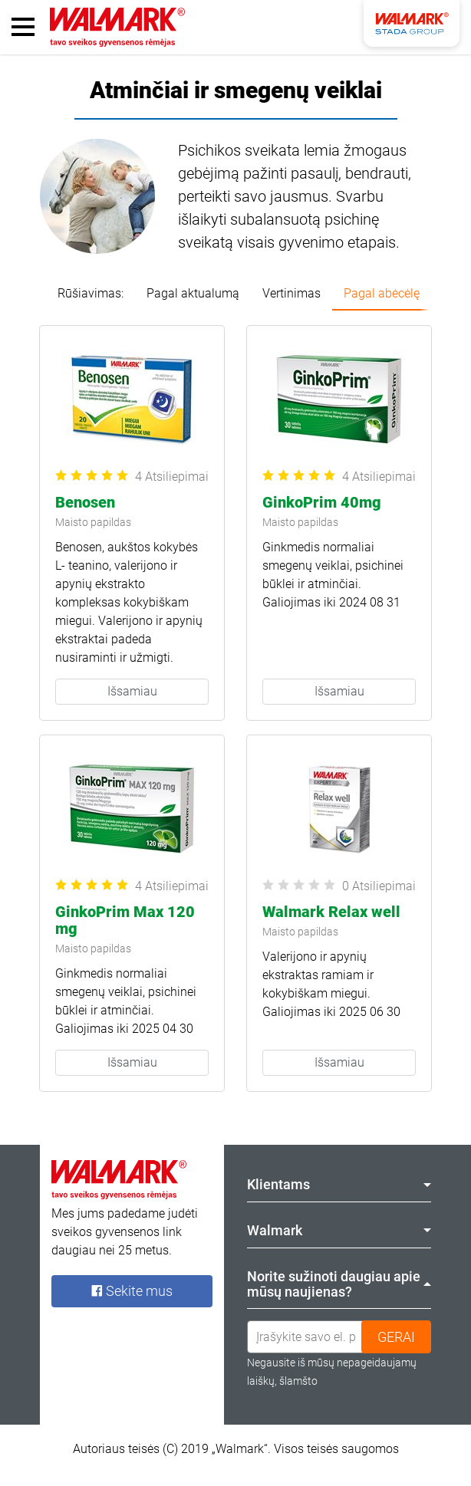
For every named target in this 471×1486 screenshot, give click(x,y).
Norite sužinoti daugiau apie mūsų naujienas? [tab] (339, 1284)
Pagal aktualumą (193, 293)
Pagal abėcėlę (382, 293)
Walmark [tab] (339, 1230)
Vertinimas (291, 293)
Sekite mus (132, 1291)
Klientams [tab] (339, 1184)
